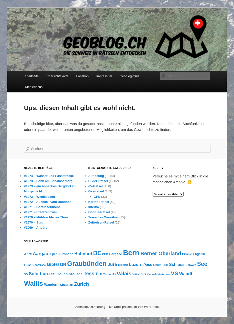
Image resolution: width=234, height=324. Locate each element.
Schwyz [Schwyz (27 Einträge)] (191, 264)
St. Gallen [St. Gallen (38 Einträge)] (59, 274)
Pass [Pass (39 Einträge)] (148, 264)
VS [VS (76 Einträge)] (174, 273)
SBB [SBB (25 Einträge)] (165, 264)
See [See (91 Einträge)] (202, 264)
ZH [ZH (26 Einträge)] (71, 284)
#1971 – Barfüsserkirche (42, 207)
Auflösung (96, 176)
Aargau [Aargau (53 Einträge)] (40, 253)
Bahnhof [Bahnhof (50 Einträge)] (83, 253)
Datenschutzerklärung (90, 307)
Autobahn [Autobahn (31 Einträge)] (65, 254)
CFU (97, 197)
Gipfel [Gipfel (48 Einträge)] (53, 264)
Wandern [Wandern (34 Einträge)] (51, 285)
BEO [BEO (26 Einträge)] (105, 254)
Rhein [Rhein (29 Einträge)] (157, 265)
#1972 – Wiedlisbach (39, 197)
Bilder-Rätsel (98, 181)
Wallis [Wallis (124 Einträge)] (33, 283)
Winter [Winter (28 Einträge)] (63, 285)
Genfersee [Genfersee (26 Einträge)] (39, 264)
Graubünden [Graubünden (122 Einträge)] (87, 263)
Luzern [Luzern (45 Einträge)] (136, 264)
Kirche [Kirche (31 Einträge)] (123, 265)
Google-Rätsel (99, 212)
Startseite (32, 76)
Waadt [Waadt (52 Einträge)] (185, 273)
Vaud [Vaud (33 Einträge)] (136, 274)
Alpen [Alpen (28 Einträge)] (53, 254)
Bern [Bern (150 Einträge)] (131, 253)
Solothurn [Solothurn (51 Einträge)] (39, 273)
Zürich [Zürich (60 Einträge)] (81, 284)
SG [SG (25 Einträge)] (26, 274)
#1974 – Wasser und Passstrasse (49, 176)
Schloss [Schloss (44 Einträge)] (177, 264)
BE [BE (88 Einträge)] (97, 253)
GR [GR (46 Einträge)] (63, 264)
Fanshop (82, 76)
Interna (93, 207)
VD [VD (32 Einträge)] (143, 274)
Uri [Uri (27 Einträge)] (114, 274)
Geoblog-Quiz (129, 76)
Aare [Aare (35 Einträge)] (28, 254)
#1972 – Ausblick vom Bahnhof (47, 202)
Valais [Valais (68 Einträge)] (124, 273)
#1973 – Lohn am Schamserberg (48, 181)
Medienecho (34, 87)
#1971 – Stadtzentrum (40, 212)
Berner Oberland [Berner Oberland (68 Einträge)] (160, 253)
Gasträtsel (96, 191)
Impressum (104, 76)
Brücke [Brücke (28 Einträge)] (187, 254)
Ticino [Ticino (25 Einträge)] (107, 274)
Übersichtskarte (57, 76)
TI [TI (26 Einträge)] (101, 274)
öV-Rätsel (95, 186)
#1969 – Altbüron (36, 227)
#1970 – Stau (33, 222)
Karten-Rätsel (98, 202)
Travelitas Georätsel (103, 217)
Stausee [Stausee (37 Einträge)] (76, 274)
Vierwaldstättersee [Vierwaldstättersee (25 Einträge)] (158, 274)
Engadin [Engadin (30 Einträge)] (199, 254)
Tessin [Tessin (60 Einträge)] (91, 273)
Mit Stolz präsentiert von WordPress (134, 307)
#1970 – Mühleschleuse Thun (46, 217)
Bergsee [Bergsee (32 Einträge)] (115, 254)
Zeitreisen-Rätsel (101, 222)
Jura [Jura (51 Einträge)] (112, 264)
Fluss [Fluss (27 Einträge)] (27, 264)
